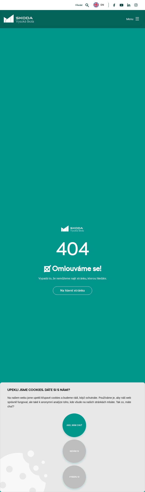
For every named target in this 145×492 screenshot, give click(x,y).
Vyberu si (74, 477)
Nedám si (74, 451)
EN (98, 5)
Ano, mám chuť (74, 425)
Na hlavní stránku (72, 290)
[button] (99, 4)
